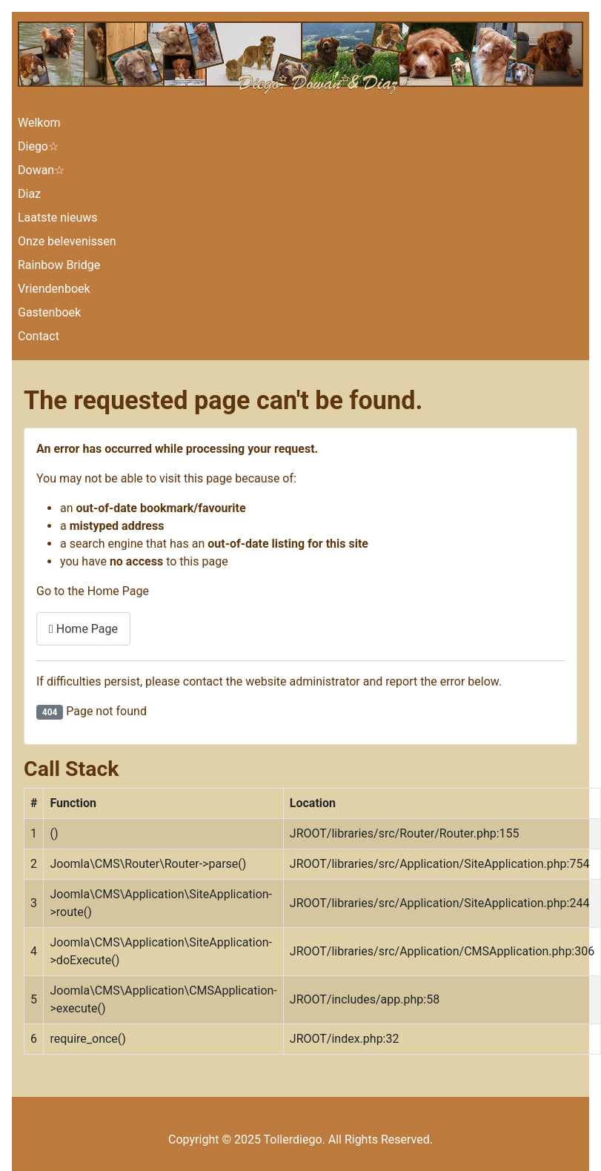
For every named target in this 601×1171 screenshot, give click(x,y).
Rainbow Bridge (59, 265)
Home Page (83, 629)
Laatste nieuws (58, 217)
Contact (38, 336)
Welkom (39, 123)
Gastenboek (49, 312)
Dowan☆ (41, 170)
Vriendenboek (54, 289)
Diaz (29, 194)
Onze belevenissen (67, 241)
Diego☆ (38, 146)
